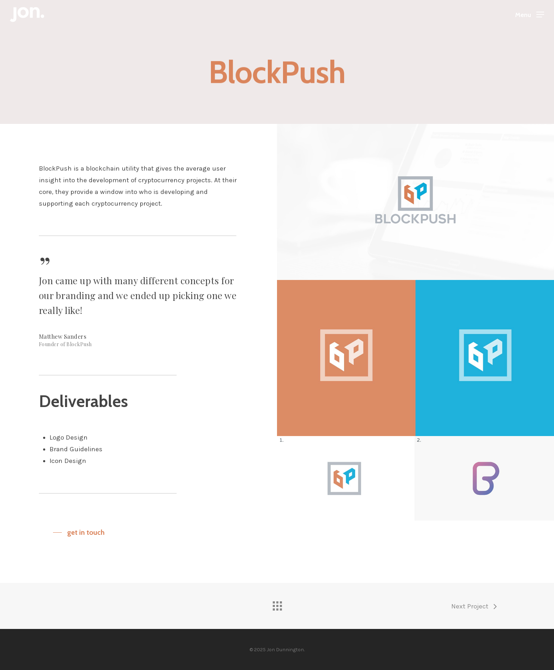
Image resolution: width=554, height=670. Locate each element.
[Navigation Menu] (529, 14)
